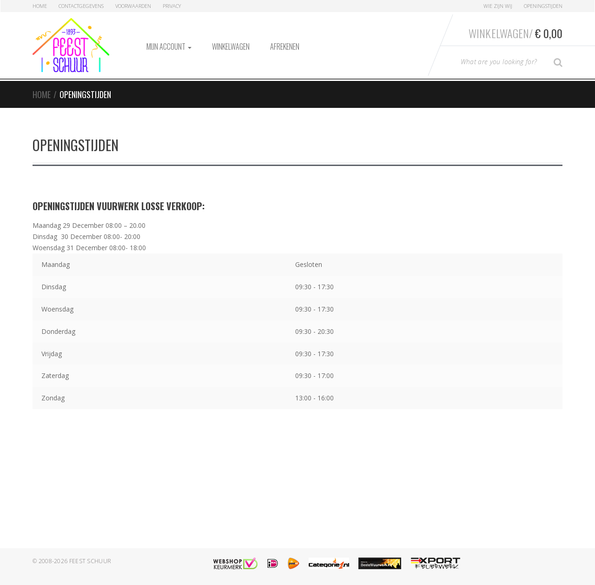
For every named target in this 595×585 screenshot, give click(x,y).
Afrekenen (284, 46)
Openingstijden (543, 5)
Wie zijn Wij (497, 5)
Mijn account (169, 46)
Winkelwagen (231, 46)
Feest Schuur (90, 561)
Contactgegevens (81, 5)
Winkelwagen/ (515, 33)
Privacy (172, 5)
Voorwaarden (133, 5)
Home (40, 5)
